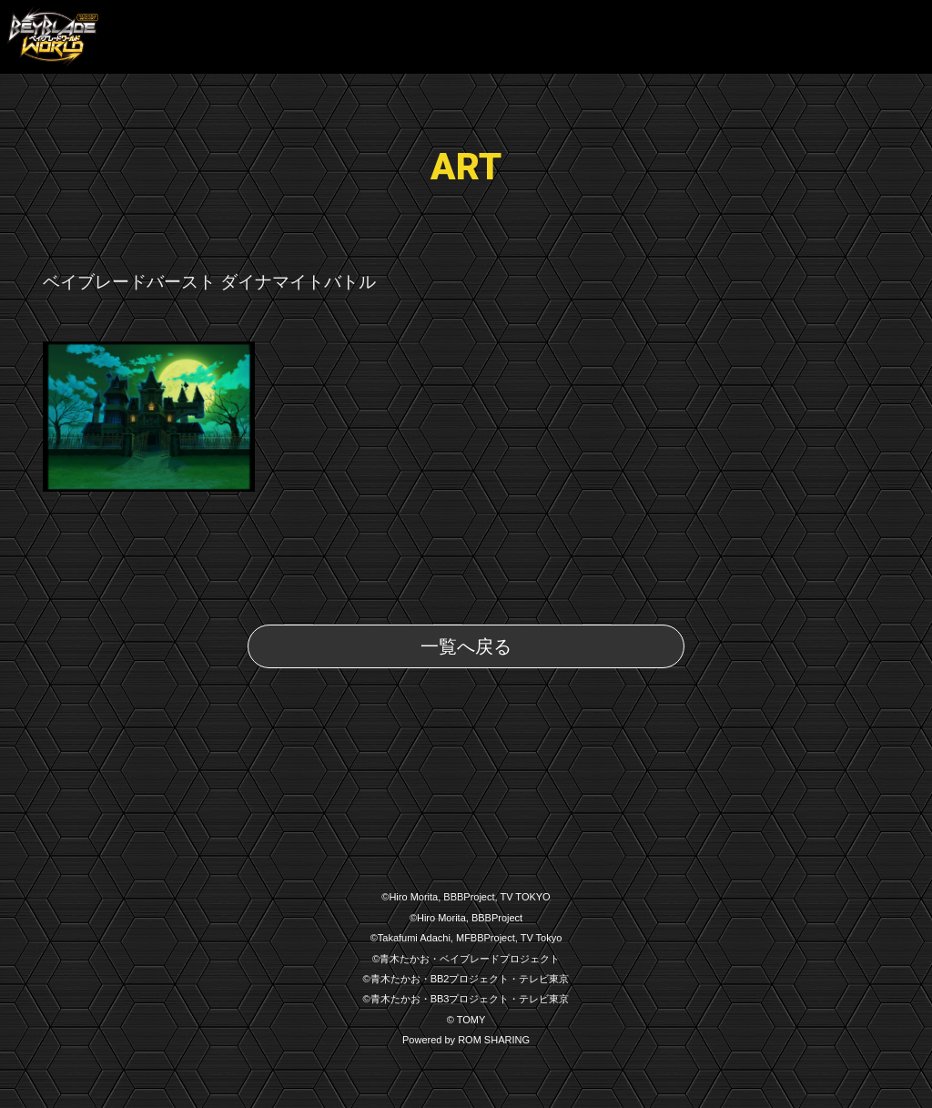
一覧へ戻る (466, 646)
